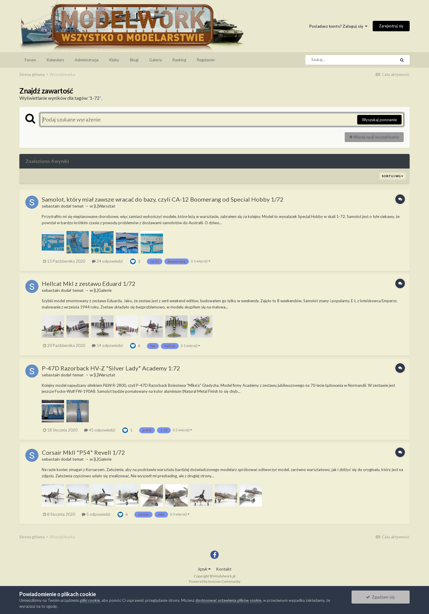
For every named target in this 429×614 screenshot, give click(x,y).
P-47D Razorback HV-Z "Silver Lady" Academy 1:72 (111, 368)
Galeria (155, 59)
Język (204, 568)
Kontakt (223, 568)
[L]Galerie (103, 290)
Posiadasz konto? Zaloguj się (338, 26)
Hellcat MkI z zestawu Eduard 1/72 (89, 283)
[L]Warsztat (104, 205)
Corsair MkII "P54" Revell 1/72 (83, 452)
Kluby (114, 59)
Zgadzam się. (380, 596)
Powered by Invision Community (214, 581)
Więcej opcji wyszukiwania (374, 137)
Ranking (179, 59)
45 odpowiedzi (99, 430)
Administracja (87, 59)
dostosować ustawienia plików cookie (228, 600)
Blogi (134, 59)
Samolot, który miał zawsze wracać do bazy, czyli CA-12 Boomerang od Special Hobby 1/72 (163, 199)
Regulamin (206, 59)
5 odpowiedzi (96, 514)
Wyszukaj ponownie (379, 119)
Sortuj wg (392, 176)
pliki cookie (90, 600)
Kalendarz (55, 59)
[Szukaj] (337, 59)
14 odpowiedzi (107, 345)
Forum (30, 59)
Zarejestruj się (391, 26)
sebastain (51, 205)
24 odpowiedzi (107, 261)
